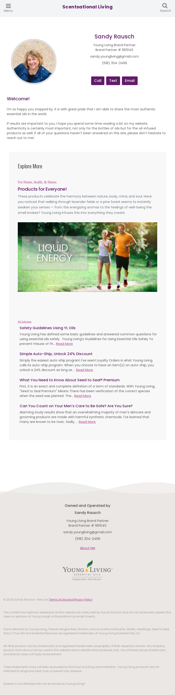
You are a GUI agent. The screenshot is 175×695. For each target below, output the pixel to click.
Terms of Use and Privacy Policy (71, 599)
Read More (64, 343)
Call (97, 80)
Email (130, 80)
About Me (87, 548)
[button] (28, 257)
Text (113, 80)
